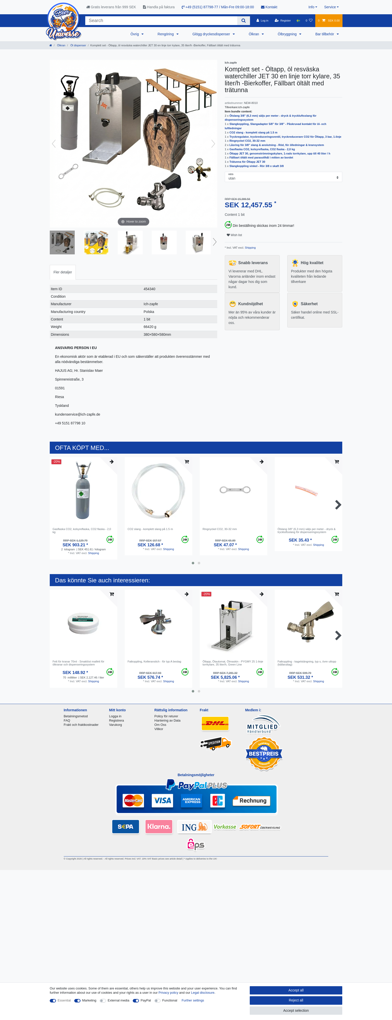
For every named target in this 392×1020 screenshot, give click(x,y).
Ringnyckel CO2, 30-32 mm (248, 140)
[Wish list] (309, 20)
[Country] (298, 20)
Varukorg (115, 725)
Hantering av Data (167, 720)
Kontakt (269, 7)
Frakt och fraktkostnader (81, 725)
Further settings (193, 1000)
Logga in (115, 716)
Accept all (296, 990)
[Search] (243, 20)
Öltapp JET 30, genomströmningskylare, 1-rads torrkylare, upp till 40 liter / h (280, 153)
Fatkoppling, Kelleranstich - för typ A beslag (154, 661)
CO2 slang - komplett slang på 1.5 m (254, 132)
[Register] (283, 20)
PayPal (146, 1000)
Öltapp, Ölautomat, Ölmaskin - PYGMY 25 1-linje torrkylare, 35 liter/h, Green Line (232, 663)
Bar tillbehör (325, 34)
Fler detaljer (63, 272)
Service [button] (330, 7)
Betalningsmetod (76, 716)
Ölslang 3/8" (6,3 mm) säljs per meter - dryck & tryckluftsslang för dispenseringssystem (307, 531)
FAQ (67, 720)
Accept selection (296, 1010)
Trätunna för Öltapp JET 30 (247, 161)
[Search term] (161, 20)
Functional (169, 1000)
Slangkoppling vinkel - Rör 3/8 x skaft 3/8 (257, 165)
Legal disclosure (202, 992)
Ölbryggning (288, 34)
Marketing (89, 1000)
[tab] (63, 272)
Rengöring (166, 34)
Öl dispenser (78, 45)
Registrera (116, 720)
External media (118, 1000)
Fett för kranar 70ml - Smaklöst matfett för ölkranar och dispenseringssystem (78, 663)
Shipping (250, 247)
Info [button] (311, 7)
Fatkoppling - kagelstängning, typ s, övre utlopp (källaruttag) (307, 663)
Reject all (296, 1000)
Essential (64, 1000)
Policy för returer (166, 716)
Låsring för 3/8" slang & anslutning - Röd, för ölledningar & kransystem (277, 144)
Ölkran (254, 34)
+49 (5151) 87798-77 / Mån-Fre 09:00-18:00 (218, 7)
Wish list (234, 235)
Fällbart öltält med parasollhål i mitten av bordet (261, 157)
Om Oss (160, 725)
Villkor (158, 729)
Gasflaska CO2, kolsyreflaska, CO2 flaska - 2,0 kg (262, 149)
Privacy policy (168, 992)
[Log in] (262, 20)
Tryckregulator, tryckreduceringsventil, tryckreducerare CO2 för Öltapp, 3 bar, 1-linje (286, 136)
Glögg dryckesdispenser (211, 34)
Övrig (135, 34)
